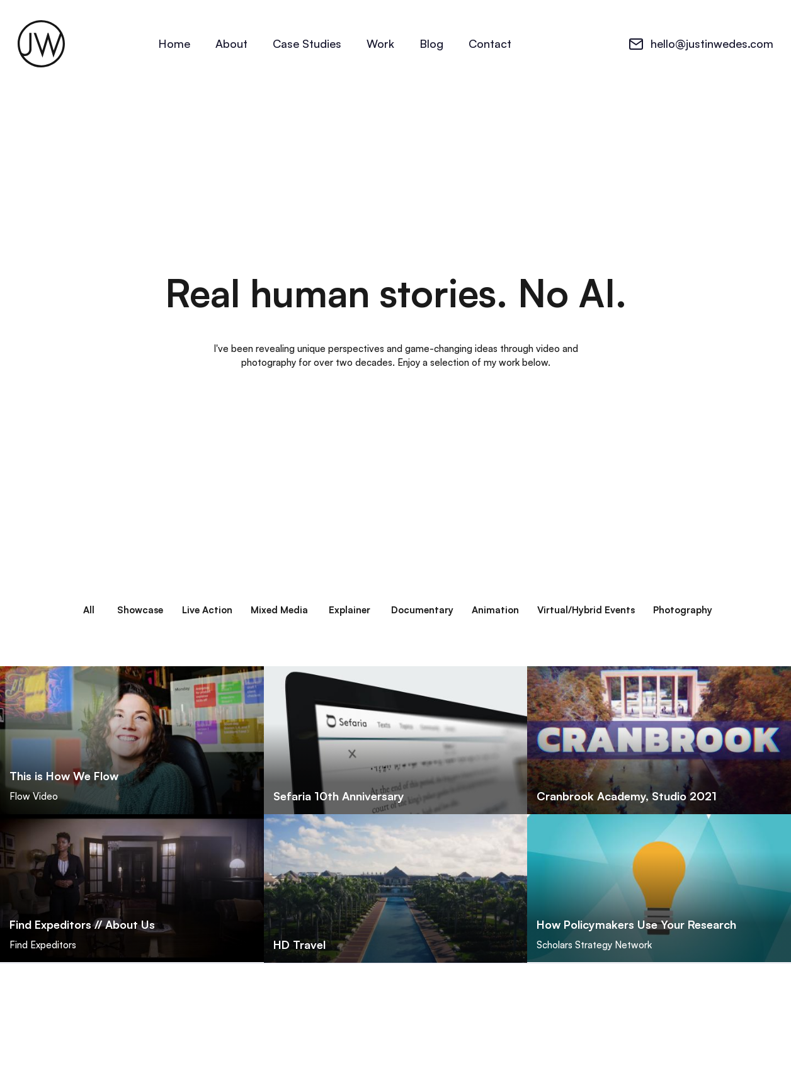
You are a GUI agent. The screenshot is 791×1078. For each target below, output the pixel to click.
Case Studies (307, 43)
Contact (490, 43)
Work (380, 43)
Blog (431, 43)
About (231, 43)
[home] (41, 43)
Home (174, 43)
